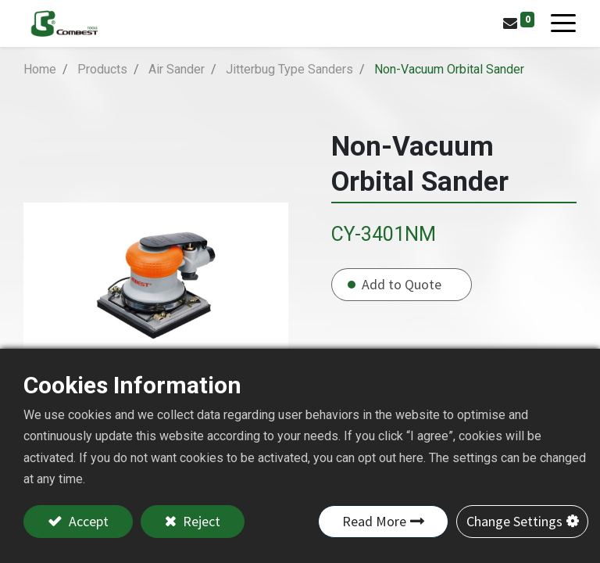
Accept (87, 521)
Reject (200, 521)
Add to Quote (401, 284)
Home (39, 69)
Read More (374, 521)
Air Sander (176, 69)
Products (102, 69)
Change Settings (514, 521)
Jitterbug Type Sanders (289, 69)
